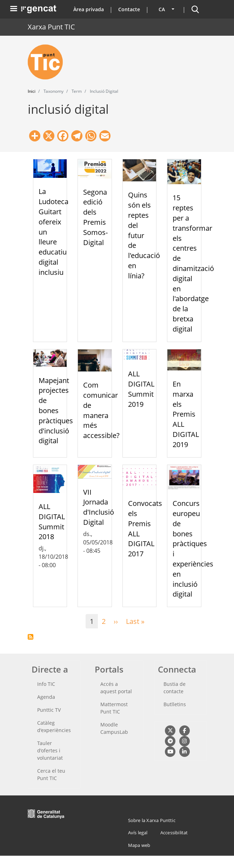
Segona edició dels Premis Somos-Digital (95, 217)
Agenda (46, 697)
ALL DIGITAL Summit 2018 (52, 521)
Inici (31, 91)
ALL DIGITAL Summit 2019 (141, 389)
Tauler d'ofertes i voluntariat (50, 750)
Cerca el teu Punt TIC (51, 774)
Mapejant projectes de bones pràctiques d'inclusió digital (56, 411)
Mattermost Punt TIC (114, 708)
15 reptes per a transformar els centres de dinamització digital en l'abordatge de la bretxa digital (193, 263)
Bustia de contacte (174, 688)
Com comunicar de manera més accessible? (101, 410)
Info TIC (46, 684)
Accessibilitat (174, 832)
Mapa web (139, 845)
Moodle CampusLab (114, 728)
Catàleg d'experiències (54, 726)
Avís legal (138, 832)
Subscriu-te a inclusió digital (30, 637)
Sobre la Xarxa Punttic (151, 820)
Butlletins (174, 704)
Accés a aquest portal (116, 688)
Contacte (129, 9)
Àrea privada (88, 9)
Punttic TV (49, 710)
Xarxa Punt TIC (51, 27)
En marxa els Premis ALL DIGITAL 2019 (186, 414)
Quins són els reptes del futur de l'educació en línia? (144, 235)
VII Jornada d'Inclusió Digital (98, 507)
